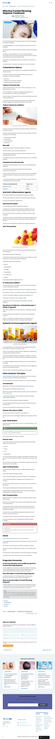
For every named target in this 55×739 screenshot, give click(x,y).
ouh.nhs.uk (6, 604)
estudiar (5, 209)
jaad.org (6, 600)
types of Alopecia (19, 577)
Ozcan (4, 413)
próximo (50, 675)
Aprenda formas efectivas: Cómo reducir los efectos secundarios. (44, 675)
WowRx (5, 592)
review (5, 173)
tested (6, 348)
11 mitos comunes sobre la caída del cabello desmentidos (10, 675)
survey (6, 456)
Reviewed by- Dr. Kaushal (19, 16)
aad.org (6, 606)
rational (20, 93)
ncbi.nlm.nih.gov (7, 602)
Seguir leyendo (7, 686)
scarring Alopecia (32, 476)
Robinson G (10, 584)
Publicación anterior (8, 650)
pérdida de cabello (11, 611)
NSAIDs (20, 195)
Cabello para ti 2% (7, 186)
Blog (7, 6)
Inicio (4, 6)
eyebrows (6, 179)
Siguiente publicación (47, 650)
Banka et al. (31, 257)
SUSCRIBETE (43, 704)
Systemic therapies (7, 376)
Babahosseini (14, 403)
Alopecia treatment (11, 89)
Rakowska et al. (11, 396)
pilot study (7, 483)
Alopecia (12, 286)
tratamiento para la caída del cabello (24, 611)
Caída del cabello (12, 6)
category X (21, 298)
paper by (6, 128)
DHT (24, 292)
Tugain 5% (5, 189)
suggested (9, 102)
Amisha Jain (21, 15)
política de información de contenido (25, 594)
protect (15, 519)
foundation (10, 74)
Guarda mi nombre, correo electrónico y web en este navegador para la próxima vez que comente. (20, 643)
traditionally (20, 386)
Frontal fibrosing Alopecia (8, 538)
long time (28, 148)
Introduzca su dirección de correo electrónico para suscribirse (20, 702)
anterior (4, 675)
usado (18, 389)
